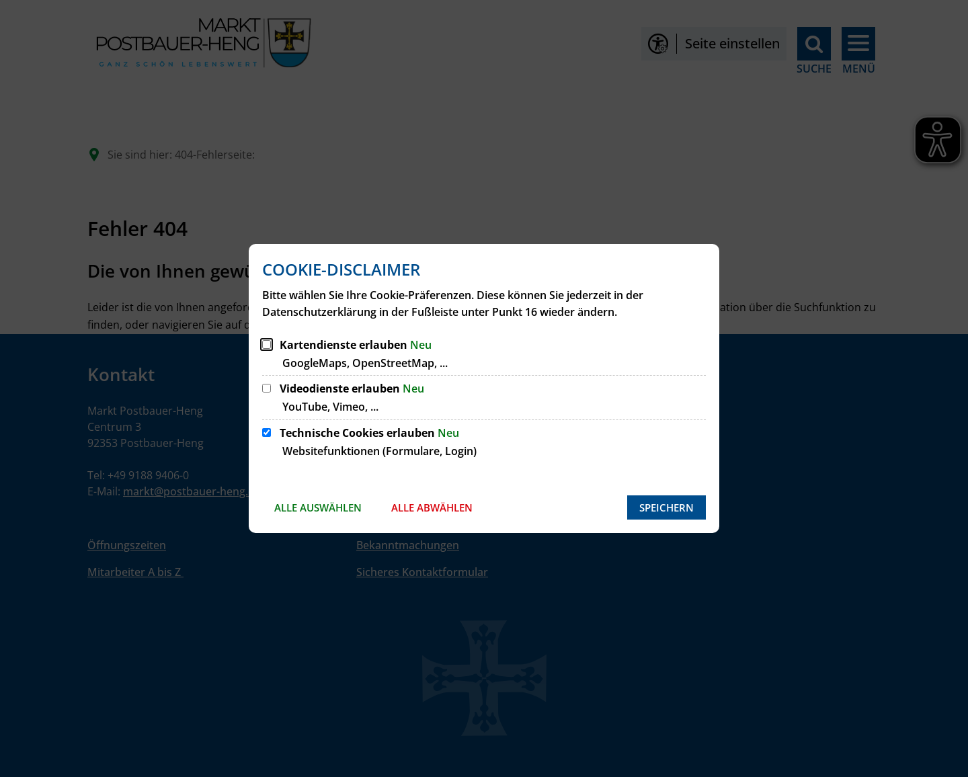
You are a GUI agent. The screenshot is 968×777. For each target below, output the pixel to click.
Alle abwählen (432, 507)
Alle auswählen (318, 507)
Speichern (666, 507)
